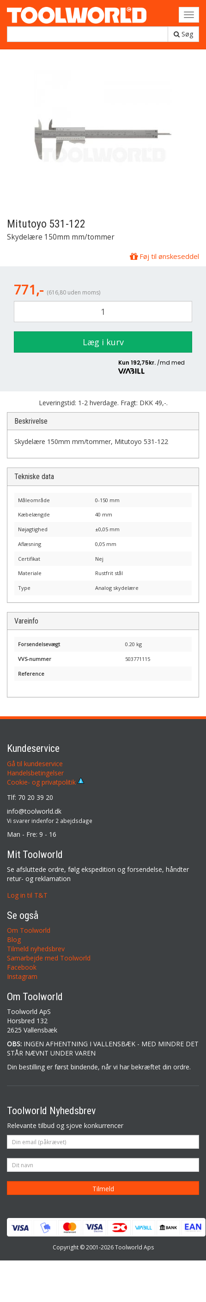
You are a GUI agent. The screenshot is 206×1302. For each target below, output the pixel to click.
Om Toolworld (28, 930)
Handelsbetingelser (35, 772)
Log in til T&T (27, 895)
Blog (14, 939)
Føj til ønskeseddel (164, 256)
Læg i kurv (103, 342)
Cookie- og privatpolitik (45, 782)
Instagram (22, 976)
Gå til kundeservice (35, 763)
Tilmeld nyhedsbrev (36, 948)
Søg (183, 34)
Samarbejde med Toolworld (49, 958)
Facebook (21, 967)
